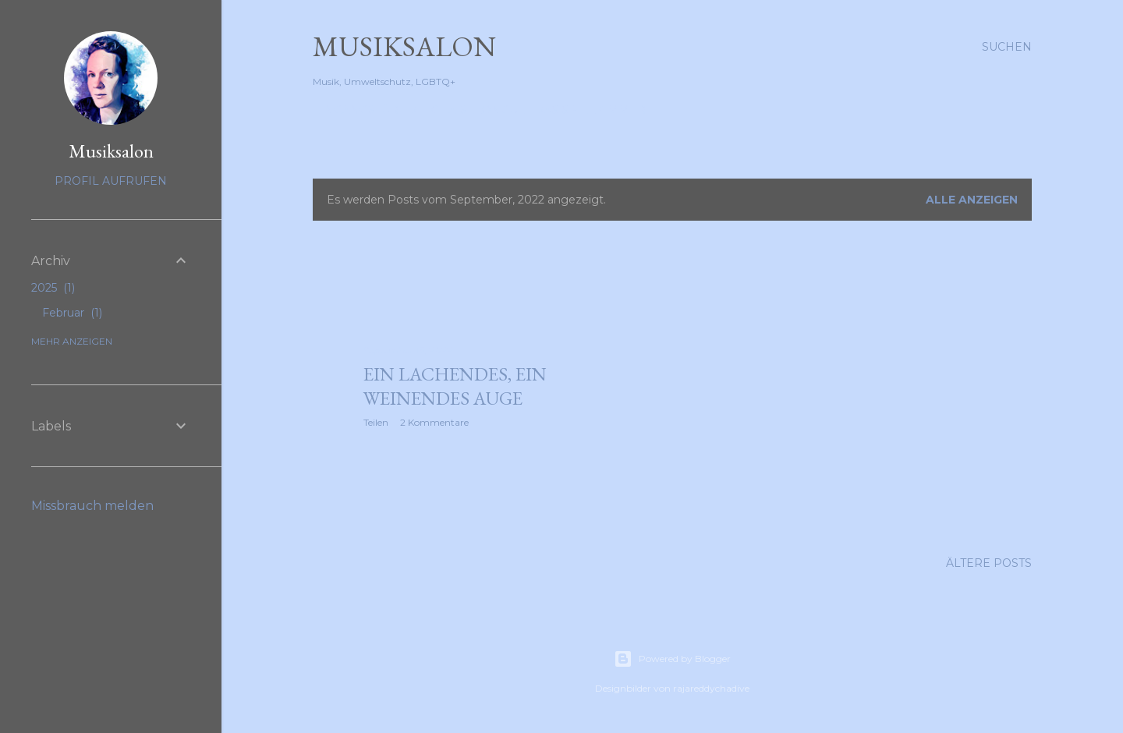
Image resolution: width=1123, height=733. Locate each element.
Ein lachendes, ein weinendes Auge (455, 386)
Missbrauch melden (92, 505)
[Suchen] (1007, 47)
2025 (53, 288)
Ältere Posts (989, 563)
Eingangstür (356, 110)
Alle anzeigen (972, 200)
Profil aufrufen (111, 181)
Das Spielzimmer (590, 110)
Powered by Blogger (672, 659)
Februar (72, 313)
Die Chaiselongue (466, 110)
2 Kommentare (434, 422)
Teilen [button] (375, 422)
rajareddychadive (711, 688)
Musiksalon (404, 46)
